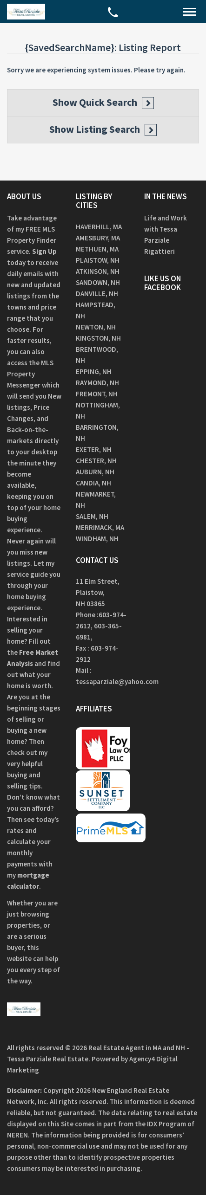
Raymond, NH (97, 382)
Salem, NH (92, 516)
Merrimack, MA (100, 527)
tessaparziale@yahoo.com (117, 681)
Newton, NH (96, 327)
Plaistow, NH (98, 260)
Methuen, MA (97, 249)
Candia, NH (93, 482)
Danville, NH (97, 293)
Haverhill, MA (99, 226)
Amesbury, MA (98, 237)
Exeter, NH (94, 449)
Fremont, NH (97, 393)
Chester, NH (96, 460)
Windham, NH (97, 538)
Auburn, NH (95, 471)
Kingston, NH (98, 338)
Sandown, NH (98, 282)
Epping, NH (94, 371)
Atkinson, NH (98, 271)
